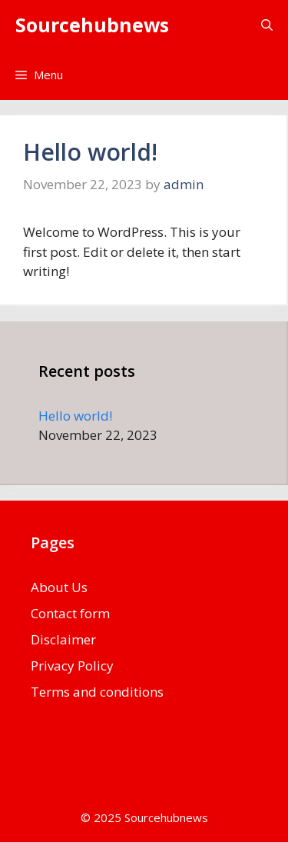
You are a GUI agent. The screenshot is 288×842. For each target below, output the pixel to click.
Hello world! (90, 152)
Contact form (70, 613)
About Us (59, 587)
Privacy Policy (72, 665)
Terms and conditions (97, 692)
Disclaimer (63, 639)
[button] (267, 25)
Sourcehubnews (92, 25)
